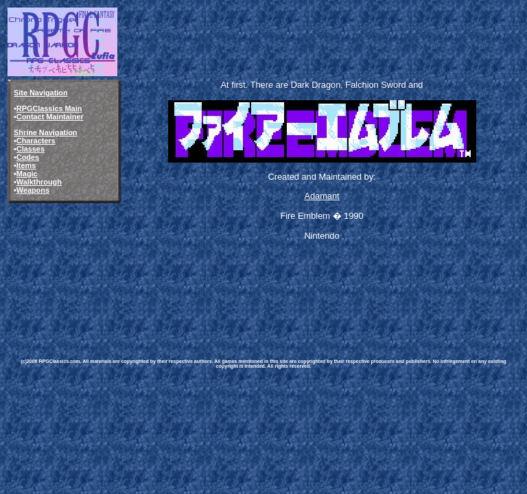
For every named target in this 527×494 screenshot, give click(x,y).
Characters (36, 141)
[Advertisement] (259, 296)
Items (26, 165)
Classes (30, 149)
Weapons (32, 190)
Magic (27, 173)
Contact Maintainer (50, 117)
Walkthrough (39, 182)
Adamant (321, 196)
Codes (27, 157)
